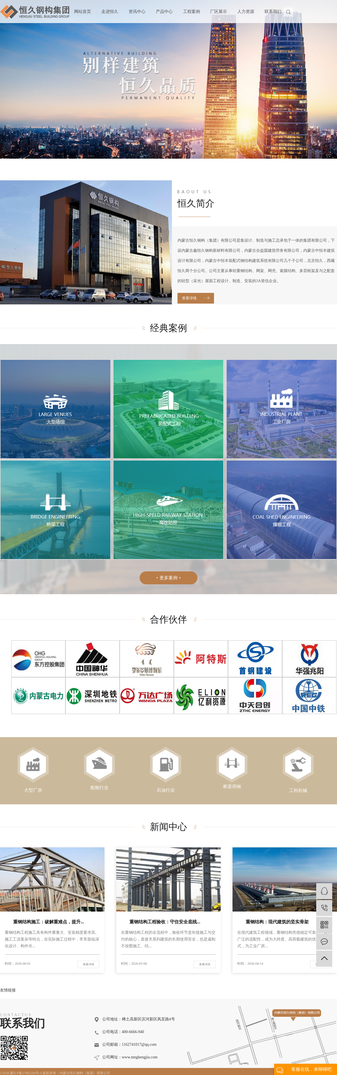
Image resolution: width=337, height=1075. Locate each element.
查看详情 (189, 298)
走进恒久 (109, 11)
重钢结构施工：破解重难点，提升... (48, 921)
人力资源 (245, 11)
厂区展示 (218, 11)
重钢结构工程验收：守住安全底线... (164, 921)
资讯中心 (137, 11)
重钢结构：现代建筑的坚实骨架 (277, 921)
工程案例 (191, 11)
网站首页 (82, 11)
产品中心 (164, 11)
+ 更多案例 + (168, 577)
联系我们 (273, 11)
